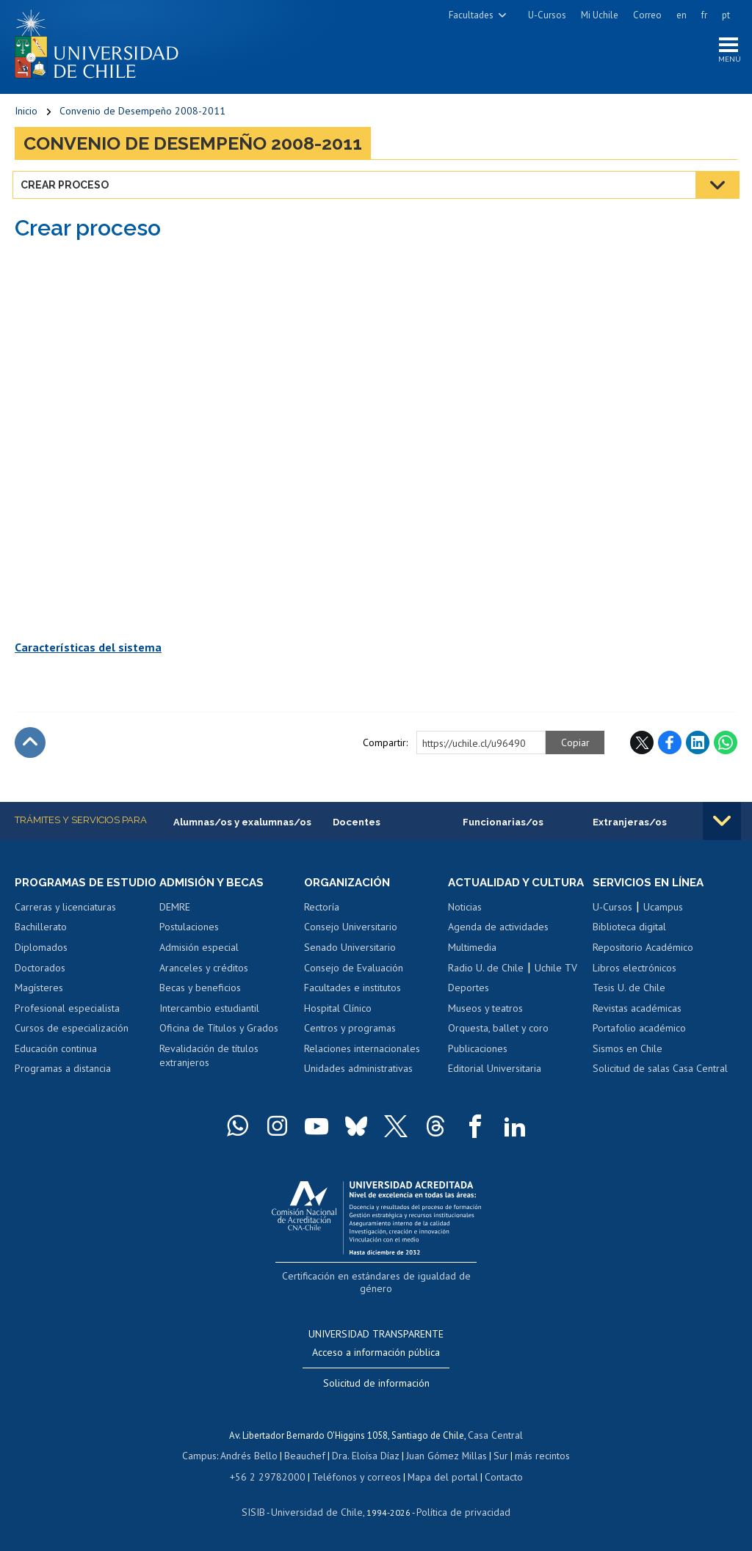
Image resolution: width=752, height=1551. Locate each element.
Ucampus (663, 910)
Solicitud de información (376, 1384)
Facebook (669, 745)
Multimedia (472, 964)
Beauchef (307, 1456)
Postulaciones (189, 930)
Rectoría (321, 910)
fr (704, 15)
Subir (30, 745)
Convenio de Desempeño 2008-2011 (142, 114)
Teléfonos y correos (354, 1477)
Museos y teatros (485, 1025)
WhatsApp (725, 745)
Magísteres (39, 1004)
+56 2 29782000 (273, 1477)
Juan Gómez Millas (443, 1456)
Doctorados (40, 984)
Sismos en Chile (627, 1052)
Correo (647, 15)
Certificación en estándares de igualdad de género (378, 1292)
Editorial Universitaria (494, 1085)
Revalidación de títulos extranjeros (208, 1059)
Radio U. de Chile (486, 984)
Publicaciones (477, 1065)
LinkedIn (697, 745)
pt (726, 15)
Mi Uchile (599, 15)
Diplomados (41, 964)
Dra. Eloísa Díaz (365, 1456)
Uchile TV (556, 984)
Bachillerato (41, 944)
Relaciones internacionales (362, 1052)
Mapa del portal (435, 1477)
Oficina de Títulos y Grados (218, 1031)
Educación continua (56, 1065)
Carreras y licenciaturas (65, 923)
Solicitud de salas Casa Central (660, 1072)
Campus (207, 1456)
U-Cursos (547, 15)
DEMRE (174, 910)
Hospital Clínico (338, 1011)
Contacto (493, 1477)
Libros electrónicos (634, 970)
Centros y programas (350, 1031)
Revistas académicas (637, 1011)
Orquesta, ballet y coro (498, 1044)
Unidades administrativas (358, 1072)
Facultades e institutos (352, 991)
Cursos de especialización (72, 1044)
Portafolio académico (639, 1031)
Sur (495, 1456)
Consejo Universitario (350, 930)
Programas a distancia (63, 1085)
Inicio (26, 114)
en (681, 15)
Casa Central (495, 1436)
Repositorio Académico (643, 950)
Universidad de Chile (319, 1512)
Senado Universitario (350, 950)
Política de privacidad (458, 1512)
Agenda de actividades (498, 944)
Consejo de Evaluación (353, 970)
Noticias (465, 923)
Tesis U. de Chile (629, 991)
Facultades (471, 15)
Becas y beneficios (200, 991)
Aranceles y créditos (203, 970)
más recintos (535, 1456)
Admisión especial (199, 950)
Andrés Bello (254, 1456)
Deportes (468, 1004)
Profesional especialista (67, 1025)
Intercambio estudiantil (209, 1011)
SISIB (260, 1512)
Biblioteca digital (629, 930)
